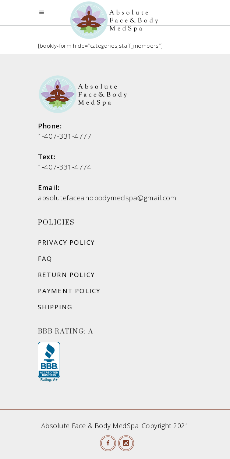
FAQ (45, 258)
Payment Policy (69, 291)
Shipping (55, 307)
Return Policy (66, 274)
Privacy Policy (66, 242)
